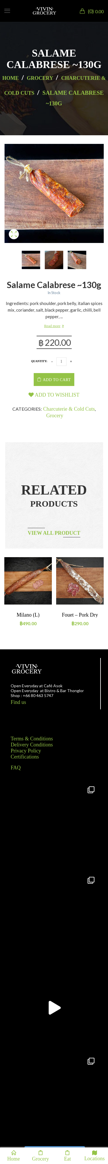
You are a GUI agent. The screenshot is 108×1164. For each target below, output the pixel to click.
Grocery (40, 78)
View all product (54, 533)
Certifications (25, 757)
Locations (94, 1156)
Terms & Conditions (32, 739)
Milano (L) (28, 615)
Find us (18, 702)
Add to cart (57, 380)
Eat (67, 1156)
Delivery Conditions (32, 745)
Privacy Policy (26, 751)
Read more (52, 326)
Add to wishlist (54, 395)
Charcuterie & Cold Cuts (69, 409)
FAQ (16, 768)
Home (10, 78)
